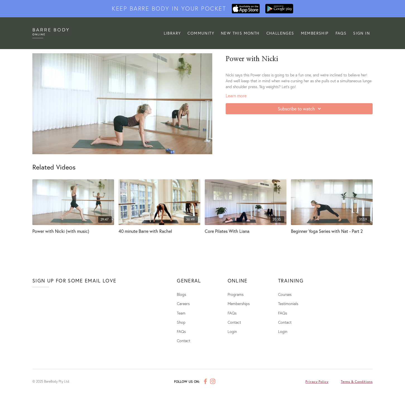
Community (203, 33)
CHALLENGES (281, 33)
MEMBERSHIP (315, 33)
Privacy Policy (317, 382)
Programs (236, 294)
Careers (183, 303)
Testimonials (288, 303)
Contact (183, 340)
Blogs (181, 294)
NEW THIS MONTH (241, 33)
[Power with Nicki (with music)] (73, 231)
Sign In (361, 33)
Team (181, 313)
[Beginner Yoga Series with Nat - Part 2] (332, 231)
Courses (284, 294)
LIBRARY (174, 33)
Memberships (239, 303)
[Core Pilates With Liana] (245, 231)
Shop (181, 322)
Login (232, 331)
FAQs (341, 33)
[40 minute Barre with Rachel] (159, 231)
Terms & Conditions (357, 382)
